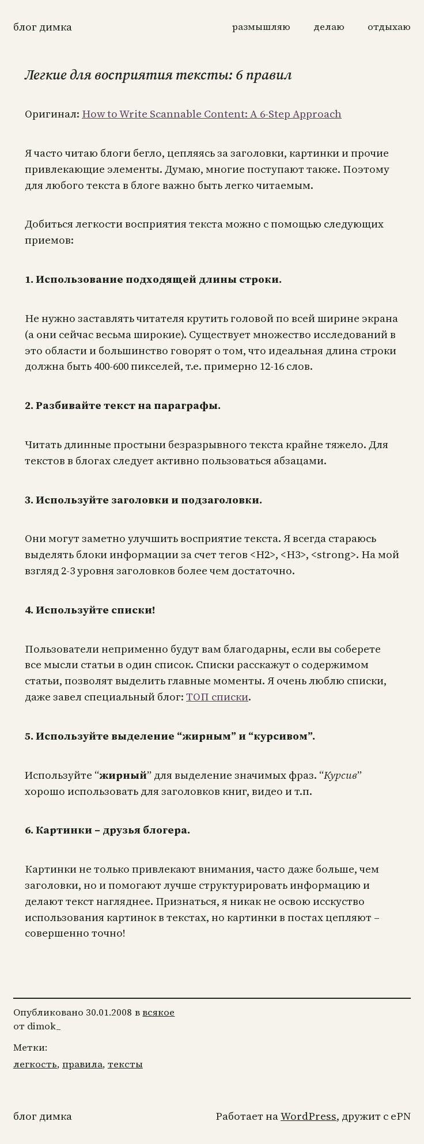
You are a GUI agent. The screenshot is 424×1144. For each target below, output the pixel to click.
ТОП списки (217, 697)
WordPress (308, 1116)
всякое (158, 1012)
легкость (35, 1064)
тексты (125, 1064)
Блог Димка (42, 27)
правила (82, 1064)
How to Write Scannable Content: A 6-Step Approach (212, 114)
